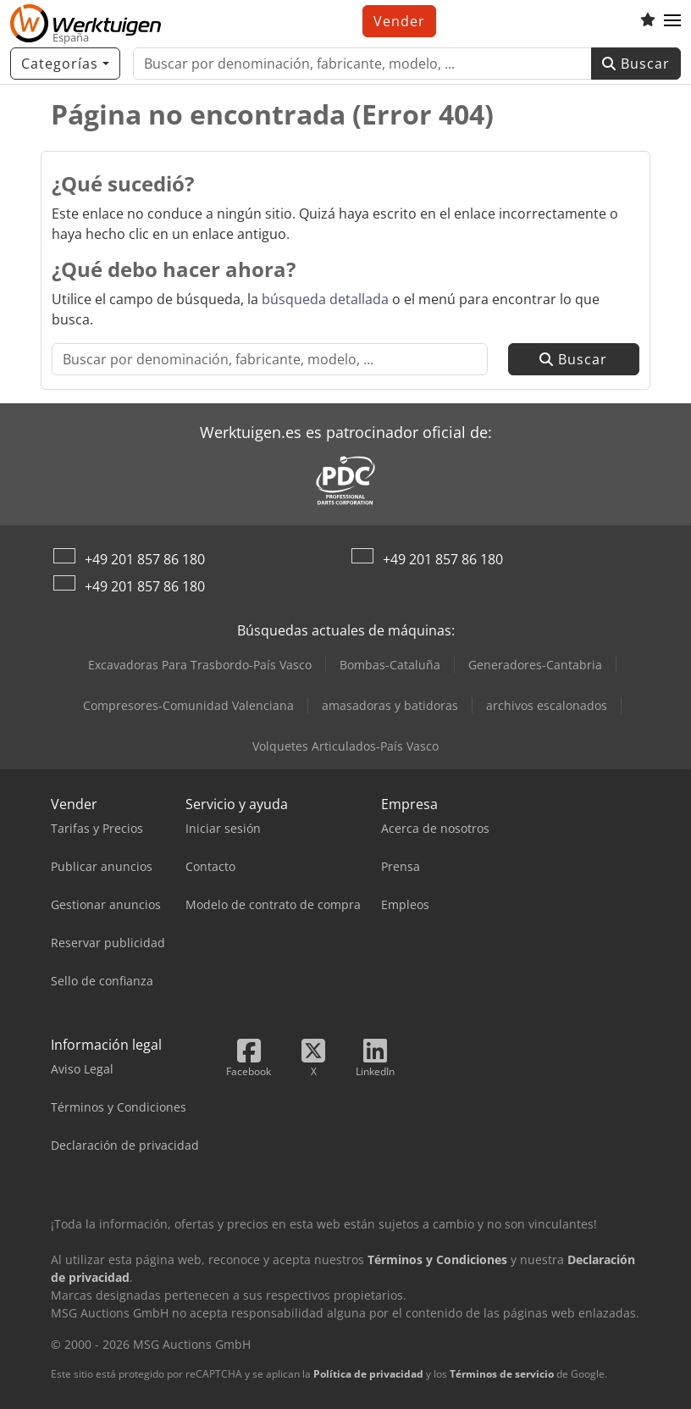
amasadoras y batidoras (390, 705)
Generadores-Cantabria (535, 665)
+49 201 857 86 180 (145, 559)
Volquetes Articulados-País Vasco (345, 746)
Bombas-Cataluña (390, 665)
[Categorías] (65, 63)
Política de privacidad (368, 1374)
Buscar (636, 63)
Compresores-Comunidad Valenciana (188, 705)
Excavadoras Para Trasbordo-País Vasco (200, 665)
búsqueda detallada (325, 299)
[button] (672, 21)
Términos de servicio (502, 1374)
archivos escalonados (546, 705)
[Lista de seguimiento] (647, 21)
